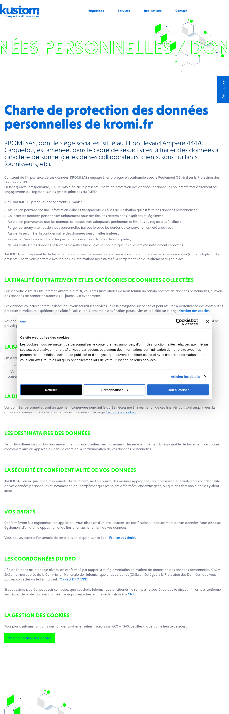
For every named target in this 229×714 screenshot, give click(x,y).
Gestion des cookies (194, 311)
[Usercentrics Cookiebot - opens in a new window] (179, 321)
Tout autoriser (178, 390)
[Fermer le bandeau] (207, 321)
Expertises (96, 11)
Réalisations (152, 11)
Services (124, 11)
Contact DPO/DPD (73, 579)
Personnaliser (114, 390)
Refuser (51, 390)
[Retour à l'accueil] (19, 17)
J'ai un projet (223, 89)
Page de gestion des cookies (29, 638)
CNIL (131, 594)
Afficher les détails (185, 376)
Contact (181, 11)
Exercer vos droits (122, 538)
